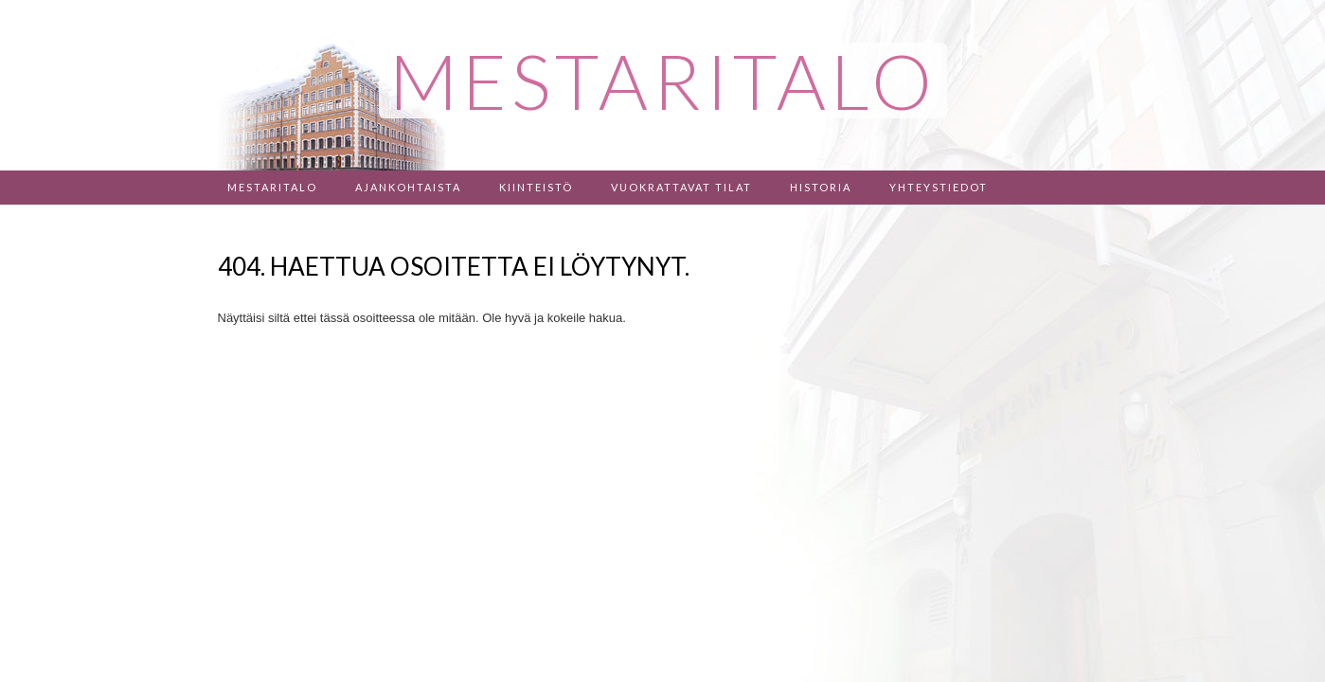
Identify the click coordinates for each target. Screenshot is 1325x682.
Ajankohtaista (408, 187)
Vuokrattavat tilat (681, 187)
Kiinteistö (536, 187)
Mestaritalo (272, 187)
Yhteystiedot (938, 187)
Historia (820, 187)
